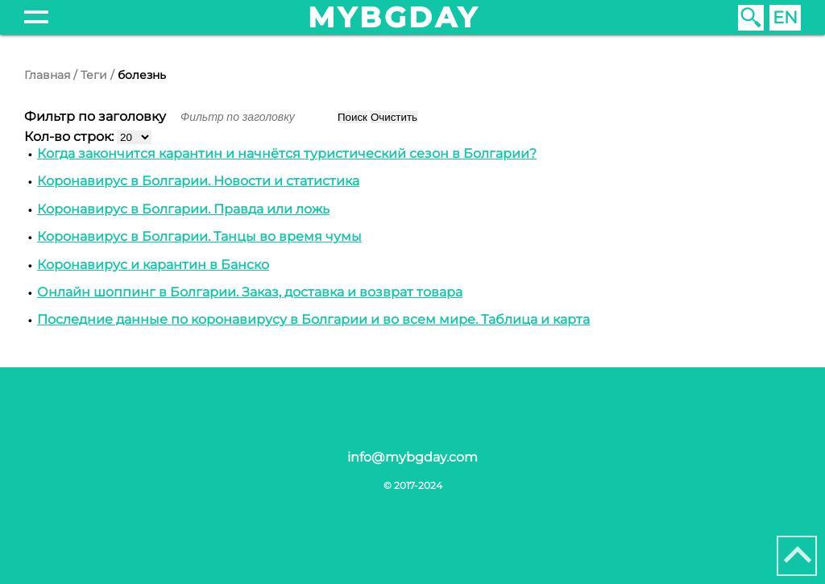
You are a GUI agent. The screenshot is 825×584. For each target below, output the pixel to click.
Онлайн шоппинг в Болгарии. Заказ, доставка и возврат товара (249, 292)
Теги (94, 75)
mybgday (394, 17)
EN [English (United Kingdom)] (785, 17)
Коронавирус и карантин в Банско (153, 264)
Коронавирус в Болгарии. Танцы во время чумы (199, 236)
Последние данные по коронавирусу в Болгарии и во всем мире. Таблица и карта (313, 319)
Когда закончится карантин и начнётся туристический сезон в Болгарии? (287, 153)
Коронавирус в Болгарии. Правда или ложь (183, 209)
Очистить (394, 117)
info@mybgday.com (412, 457)
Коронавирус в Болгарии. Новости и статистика (198, 180)
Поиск (352, 117)
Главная (47, 75)
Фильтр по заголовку (96, 116)
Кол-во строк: (70, 136)
